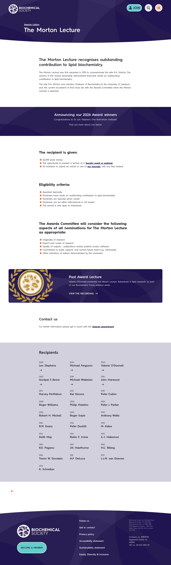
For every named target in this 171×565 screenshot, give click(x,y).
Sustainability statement (92, 547)
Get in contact (87, 527)
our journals (93, 166)
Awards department (103, 326)
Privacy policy (86, 534)
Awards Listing (31, 24)
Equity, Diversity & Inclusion (94, 554)
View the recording (83, 293)
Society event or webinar (99, 163)
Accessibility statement (91, 541)
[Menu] (158, 8)
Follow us (84, 520)
